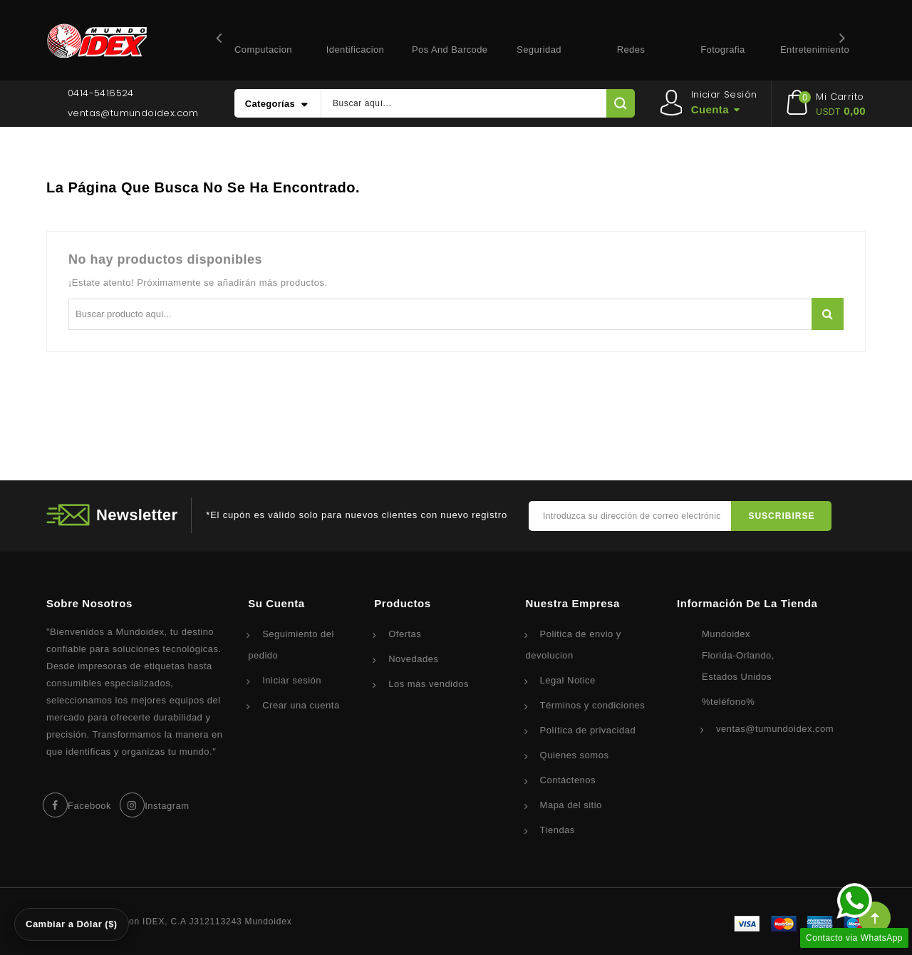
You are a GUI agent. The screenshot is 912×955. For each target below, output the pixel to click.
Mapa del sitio (571, 805)
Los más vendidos (428, 683)
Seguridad (539, 49)
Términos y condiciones (593, 705)
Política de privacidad (588, 730)
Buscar (828, 314)
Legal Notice (568, 680)
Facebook (89, 805)
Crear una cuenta (300, 705)
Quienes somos (574, 755)
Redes (631, 49)
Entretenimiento (814, 49)
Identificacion (355, 49)
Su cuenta (276, 603)
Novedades (413, 659)
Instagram (167, 805)
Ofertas (404, 634)
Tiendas (557, 830)
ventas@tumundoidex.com (133, 113)
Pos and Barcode (449, 49)
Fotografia (722, 49)
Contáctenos (568, 780)
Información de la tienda (747, 603)
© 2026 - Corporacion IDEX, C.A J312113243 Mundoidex (169, 921)
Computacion (263, 49)
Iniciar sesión (291, 680)
